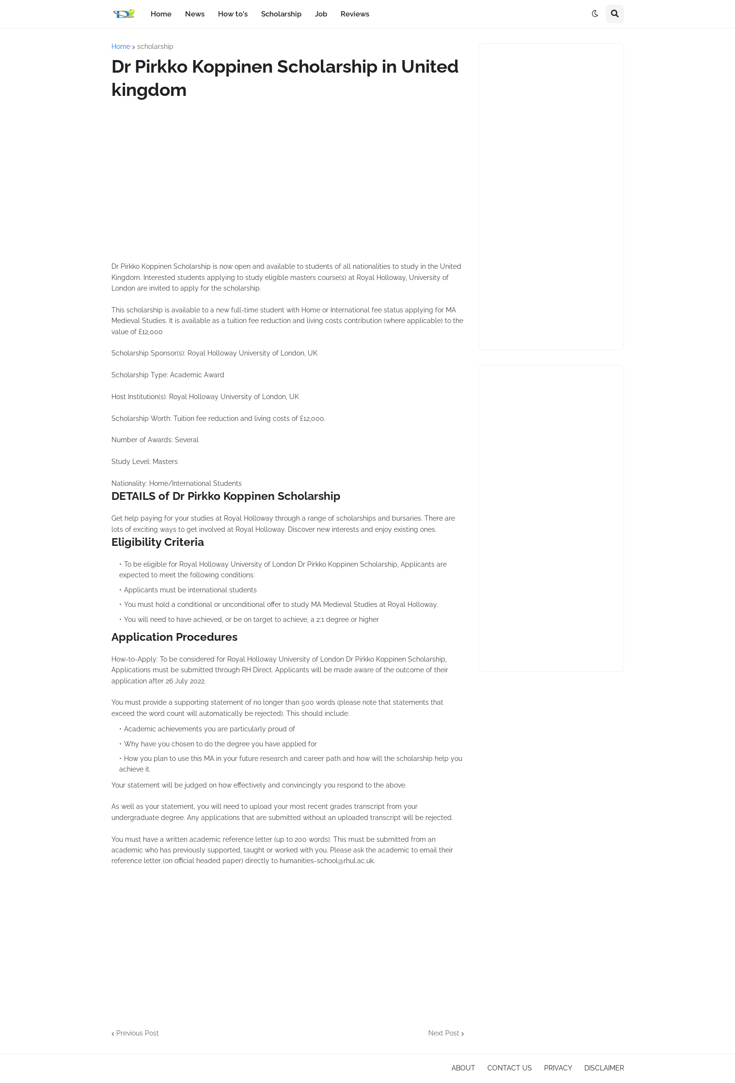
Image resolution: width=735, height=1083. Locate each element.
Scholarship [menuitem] (281, 14)
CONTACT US (509, 1068)
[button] (595, 14)
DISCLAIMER (604, 1068)
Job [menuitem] (321, 14)
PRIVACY (558, 1068)
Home (120, 46)
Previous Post (137, 1033)
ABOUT (463, 1068)
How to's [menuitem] (233, 14)
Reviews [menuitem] (355, 14)
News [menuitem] (194, 14)
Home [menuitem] (161, 14)
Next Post (443, 1033)
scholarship (155, 46)
